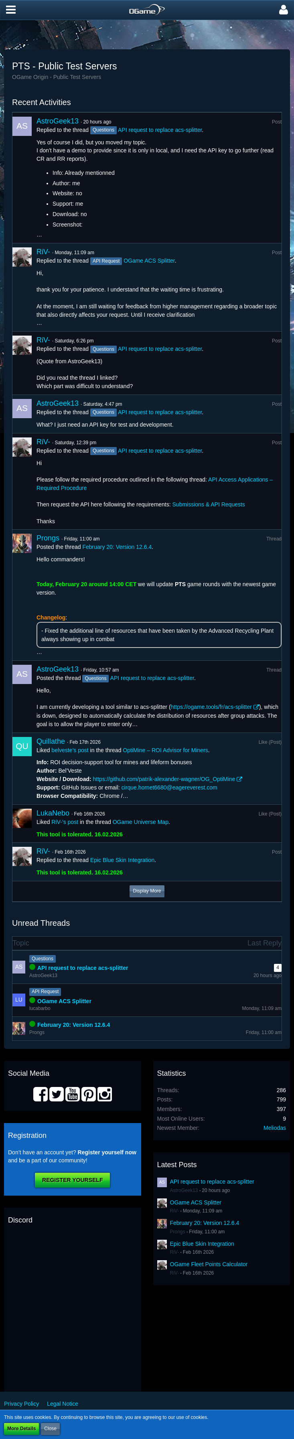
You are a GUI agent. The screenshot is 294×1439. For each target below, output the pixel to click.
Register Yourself (72, 1180)
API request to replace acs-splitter (160, 130)
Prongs (47, 538)
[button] (11, 10)
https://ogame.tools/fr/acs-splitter (211, 707)
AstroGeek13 (57, 121)
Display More (147, 891)
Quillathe (50, 741)
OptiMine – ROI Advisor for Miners (165, 750)
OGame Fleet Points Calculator (209, 1264)
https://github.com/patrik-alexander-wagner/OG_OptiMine (164, 779)
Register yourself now (107, 1152)
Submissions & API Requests (208, 504)
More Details (21, 1428)
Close (50, 1428)
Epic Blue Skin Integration (122, 860)
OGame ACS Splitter (149, 260)
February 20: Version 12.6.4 (117, 547)
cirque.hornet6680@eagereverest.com (169, 787)
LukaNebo (52, 813)
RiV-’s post (64, 822)
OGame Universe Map (140, 822)
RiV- (43, 252)
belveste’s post (69, 750)
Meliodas (275, 1128)
